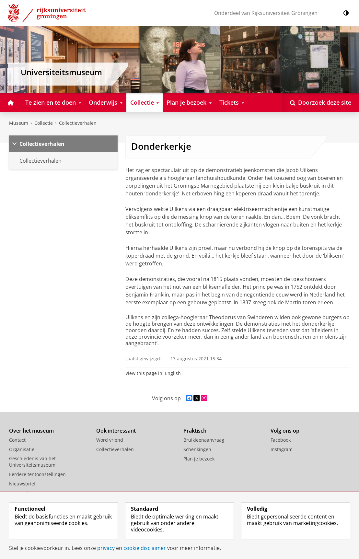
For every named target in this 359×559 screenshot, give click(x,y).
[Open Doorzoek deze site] (320, 102)
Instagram (282, 449)
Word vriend (109, 440)
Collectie (43, 123)
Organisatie (21, 449)
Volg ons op (285, 430)
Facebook (281, 440)
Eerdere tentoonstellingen (37, 474)
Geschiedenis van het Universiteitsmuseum (32, 461)
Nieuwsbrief (22, 484)
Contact (17, 440)
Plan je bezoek (198, 459)
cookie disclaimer (144, 548)
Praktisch (194, 430)
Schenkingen (197, 449)
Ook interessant (116, 430)
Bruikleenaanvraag (203, 440)
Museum (18, 123)
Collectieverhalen (78, 123)
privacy (106, 548)
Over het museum (31, 430)
